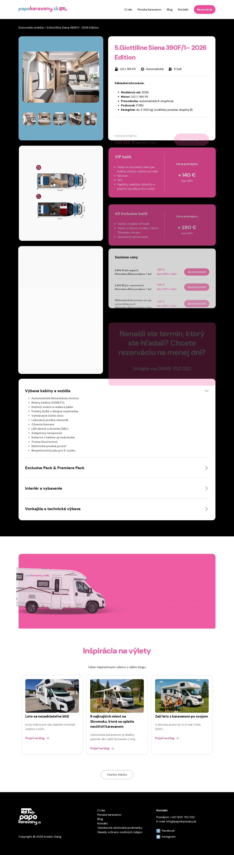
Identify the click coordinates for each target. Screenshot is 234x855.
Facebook (165, 831)
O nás (128, 9)
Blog (170, 9)
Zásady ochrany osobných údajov (119, 832)
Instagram (166, 837)
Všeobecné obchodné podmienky (119, 828)
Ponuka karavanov (149, 9)
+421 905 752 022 (182, 817)
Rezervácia (204, 9)
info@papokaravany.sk (181, 821)
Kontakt (183, 9)
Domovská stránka (31, 27)
